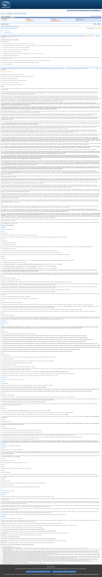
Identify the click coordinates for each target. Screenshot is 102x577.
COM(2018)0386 (87, 35)
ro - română (94, 10)
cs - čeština (70, 10)
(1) (1, 64)
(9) (1, 558)
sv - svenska (100, 10)
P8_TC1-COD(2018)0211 (6, 71)
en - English (77, 10)
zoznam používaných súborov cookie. (90, 575)
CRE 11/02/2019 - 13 (30, 20)
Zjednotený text (8, 32)
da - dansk (71, 10)
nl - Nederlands (90, 10)
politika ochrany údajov (61, 575)
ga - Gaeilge (80, 10)
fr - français (79, 10)
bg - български (67, 10)
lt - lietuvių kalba (86, 10)
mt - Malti (89, 10)
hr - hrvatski (81, 10)
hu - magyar (87, 10)
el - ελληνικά (76, 10)
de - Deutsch (73, 10)
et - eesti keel (74, 10)
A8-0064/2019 (98, 28)
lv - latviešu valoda (84, 10)
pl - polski (91, 10)
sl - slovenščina (97, 10)
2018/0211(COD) (7, 16)
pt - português (93, 10)
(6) (1, 551)
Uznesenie (7, 30)
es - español (69, 10)
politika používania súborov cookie (74, 575)
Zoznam (3, 13)
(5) (1, 550)
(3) (1, 548)
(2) (1, 547)
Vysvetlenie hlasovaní (56, 20)
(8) (1, 556)
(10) (2, 560)
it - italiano (83, 10)
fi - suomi (98, 10)
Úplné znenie (23, 13)
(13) (2, 563)
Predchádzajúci (10, 13)
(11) (2, 561)
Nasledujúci (16, 13)
